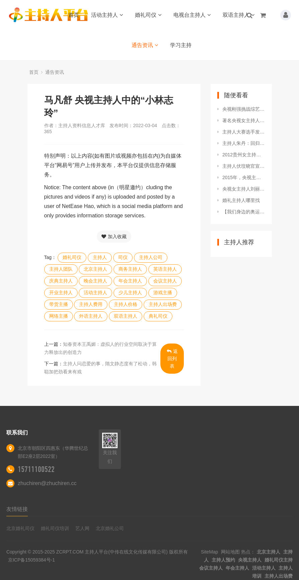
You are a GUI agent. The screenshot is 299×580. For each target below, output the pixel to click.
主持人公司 (150, 257)
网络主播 (58, 316)
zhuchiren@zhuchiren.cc (47, 483)
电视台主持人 (192, 15)
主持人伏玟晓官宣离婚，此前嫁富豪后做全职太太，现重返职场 (243, 166)
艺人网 (82, 528)
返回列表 (172, 359)
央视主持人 (249, 560)
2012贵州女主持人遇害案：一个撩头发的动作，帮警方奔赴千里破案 (243, 154)
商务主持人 (130, 269)
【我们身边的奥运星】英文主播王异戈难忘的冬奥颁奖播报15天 (243, 211)
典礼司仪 (158, 316)
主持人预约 (223, 560)
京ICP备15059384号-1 (31, 560)
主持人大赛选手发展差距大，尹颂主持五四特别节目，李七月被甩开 (243, 132)
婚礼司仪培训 (55, 528)
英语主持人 (165, 269)
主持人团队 (61, 269)
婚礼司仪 (148, 15)
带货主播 (58, 304)
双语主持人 (238, 15)
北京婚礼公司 (110, 528)
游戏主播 (162, 292)
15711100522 (36, 469)
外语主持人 (90, 316)
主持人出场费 (163, 304)
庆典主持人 (61, 280)
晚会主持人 (95, 280)
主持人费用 (90, 304)
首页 (73, 15)
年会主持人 (130, 280)
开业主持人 (61, 292)
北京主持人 (95, 269)
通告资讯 (145, 45)
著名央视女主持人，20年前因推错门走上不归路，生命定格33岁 (243, 120)
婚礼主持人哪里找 (241, 200)
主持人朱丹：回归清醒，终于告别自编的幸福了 (243, 143)
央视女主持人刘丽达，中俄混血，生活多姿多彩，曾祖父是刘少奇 (243, 189)
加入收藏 (114, 236)
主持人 (100, 257)
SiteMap (209, 552)
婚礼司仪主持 (279, 560)
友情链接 (17, 509)
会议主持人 (165, 280)
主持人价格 (125, 304)
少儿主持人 (130, 292)
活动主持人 (107, 15)
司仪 (123, 257)
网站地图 (230, 552)
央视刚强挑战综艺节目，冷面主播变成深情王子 (243, 109)
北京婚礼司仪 (20, 528)
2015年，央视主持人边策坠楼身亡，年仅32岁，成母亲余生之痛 (243, 177)
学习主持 (181, 45)
